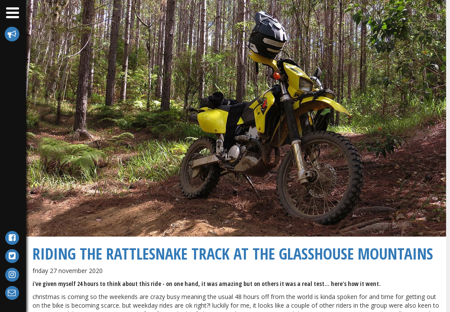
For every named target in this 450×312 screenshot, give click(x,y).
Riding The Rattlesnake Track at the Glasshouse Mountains (232, 253)
